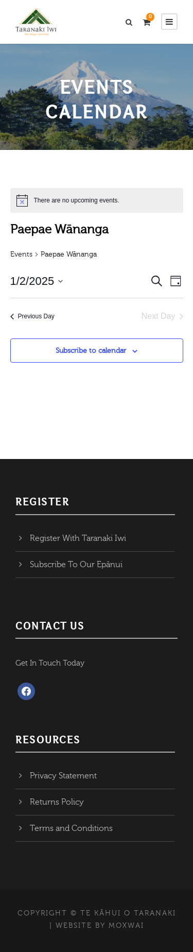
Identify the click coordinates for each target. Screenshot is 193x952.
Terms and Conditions (71, 828)
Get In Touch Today (49, 663)
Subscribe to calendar (91, 351)
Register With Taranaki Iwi (78, 538)
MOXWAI (126, 926)
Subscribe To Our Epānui (76, 564)
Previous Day (32, 316)
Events (21, 254)
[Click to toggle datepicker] (36, 281)
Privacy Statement (63, 775)
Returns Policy (57, 802)
